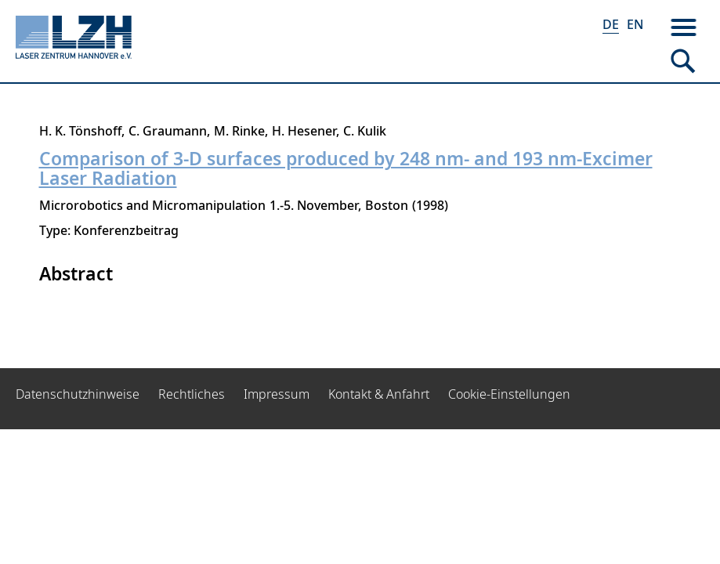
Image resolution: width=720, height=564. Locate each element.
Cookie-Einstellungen (509, 394)
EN (635, 24)
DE (610, 24)
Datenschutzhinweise (77, 394)
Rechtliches (191, 394)
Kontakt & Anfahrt (378, 394)
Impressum (276, 394)
